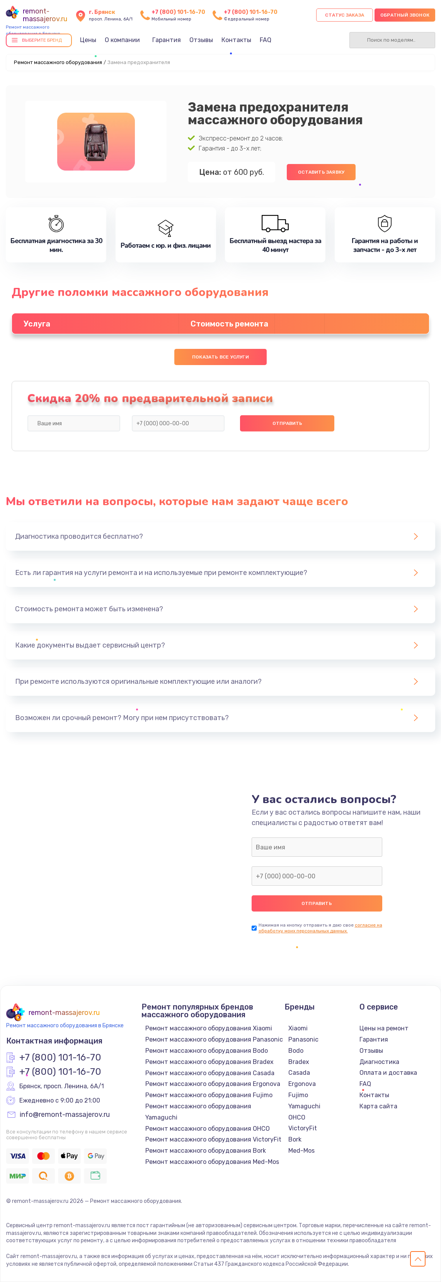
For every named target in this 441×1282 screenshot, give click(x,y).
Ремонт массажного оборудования (58, 62)
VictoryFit (302, 1128)
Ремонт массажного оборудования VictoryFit (213, 1139)
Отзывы (201, 40)
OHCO (296, 1117)
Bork (294, 1139)
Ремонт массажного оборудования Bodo (206, 1050)
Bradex (298, 1062)
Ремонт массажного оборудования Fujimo (208, 1095)
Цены (88, 40)
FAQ (265, 40)
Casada (299, 1072)
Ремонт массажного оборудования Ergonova (212, 1084)
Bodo (295, 1050)
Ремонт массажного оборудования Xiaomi (208, 1028)
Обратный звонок (404, 15)
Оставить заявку (321, 172)
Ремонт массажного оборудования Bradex (209, 1062)
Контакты (236, 40)
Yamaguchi (304, 1106)
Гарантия (166, 40)
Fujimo (298, 1095)
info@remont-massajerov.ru (65, 1115)
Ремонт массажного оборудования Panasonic (214, 1039)
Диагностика (379, 1062)
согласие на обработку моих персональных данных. (320, 928)
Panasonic (303, 1039)
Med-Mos (301, 1150)
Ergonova (302, 1084)
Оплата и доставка (388, 1072)
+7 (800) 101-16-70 (178, 12)
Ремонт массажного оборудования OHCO (207, 1128)
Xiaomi (298, 1028)
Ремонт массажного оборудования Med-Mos (212, 1161)
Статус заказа (344, 15)
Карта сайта (378, 1106)
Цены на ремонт (384, 1028)
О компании (122, 40)
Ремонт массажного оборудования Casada (209, 1073)
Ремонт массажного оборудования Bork (205, 1150)
